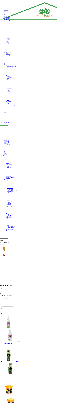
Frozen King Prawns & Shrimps (8, 144)
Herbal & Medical (9, 203)
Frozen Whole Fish (6, 140)
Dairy (4, 179)
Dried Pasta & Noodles (10, 207)
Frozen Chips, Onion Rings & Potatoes (12, 190)
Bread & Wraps (9, 216)
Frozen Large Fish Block (7, 141)
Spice (4, 156)
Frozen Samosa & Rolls (10, 188)
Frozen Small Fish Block (7, 142)
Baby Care (7, 231)
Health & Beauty (6, 230)
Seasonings (8, 166)
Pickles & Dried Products (9, 175)
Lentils (5, 170)
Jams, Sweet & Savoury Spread (11, 226)
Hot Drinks (8, 202)
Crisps (8, 218)
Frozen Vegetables (8, 193)
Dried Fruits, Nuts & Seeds (9, 229)
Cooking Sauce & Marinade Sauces (10, 177)
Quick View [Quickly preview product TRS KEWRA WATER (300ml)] (18, 342)
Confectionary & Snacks (9, 217)
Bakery (6, 213)
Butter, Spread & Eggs (8, 181)
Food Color (4, 288)
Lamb (4, 151)
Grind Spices (9, 158)
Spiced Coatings (9, 167)
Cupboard (5, 194)
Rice (4, 169)
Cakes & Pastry (9, 215)
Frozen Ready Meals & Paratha (11, 191)
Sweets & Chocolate (10, 219)
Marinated (5, 153)
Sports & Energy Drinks (10, 201)
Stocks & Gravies (8, 178)
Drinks (6, 195)
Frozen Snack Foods (10, 189)
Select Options (2, 244)
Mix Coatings (9, 168)
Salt (7, 165)
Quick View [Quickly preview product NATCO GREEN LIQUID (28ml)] (16, 362)
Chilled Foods (7, 192)
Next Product (3, 251)
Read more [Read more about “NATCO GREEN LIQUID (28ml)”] (5, 382)
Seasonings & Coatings (9, 164)
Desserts (8, 228)
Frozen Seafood (6, 143)
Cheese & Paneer (8, 182)
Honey (8, 225)
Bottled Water (9, 204)
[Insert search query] (4, 125)
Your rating (2, 298)
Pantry (6, 205)
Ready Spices (7, 163)
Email (1, 309)
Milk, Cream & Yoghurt (9, 180)
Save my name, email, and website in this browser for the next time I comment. (11, 311)
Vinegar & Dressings (8, 176)
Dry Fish (5, 145)
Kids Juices (8, 200)
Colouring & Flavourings (10, 227)
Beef (4, 152)
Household (5, 232)
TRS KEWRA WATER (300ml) (8, 344)
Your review (2, 306)
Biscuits (8, 214)
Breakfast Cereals (9, 206)
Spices (6, 157)
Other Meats (5, 154)
